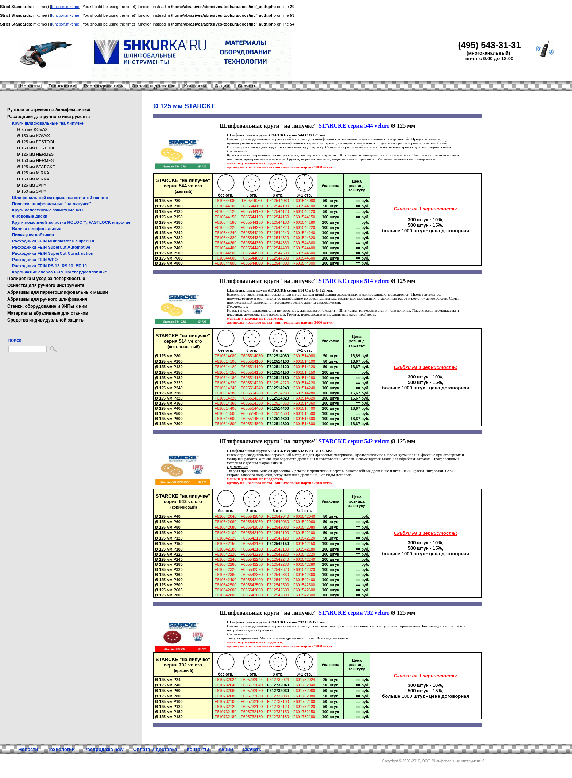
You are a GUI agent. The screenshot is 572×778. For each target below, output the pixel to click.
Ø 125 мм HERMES (35, 154)
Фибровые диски (29, 216)
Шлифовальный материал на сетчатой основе (60, 197)
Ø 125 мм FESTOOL (36, 142)
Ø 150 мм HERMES (35, 160)
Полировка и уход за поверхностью (46, 278)
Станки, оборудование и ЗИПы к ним (47, 306)
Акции (222, 86)
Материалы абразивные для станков (47, 313)
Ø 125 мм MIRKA (33, 173)
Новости (30, 86)
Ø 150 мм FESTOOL (36, 148)
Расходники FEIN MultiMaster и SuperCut (53, 241)
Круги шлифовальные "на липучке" (48, 123)
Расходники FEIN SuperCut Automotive (51, 247)
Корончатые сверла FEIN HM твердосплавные (59, 272)
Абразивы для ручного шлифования (47, 299)
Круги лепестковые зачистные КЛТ (48, 210)
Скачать (247, 86)
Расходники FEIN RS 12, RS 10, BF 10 (49, 266)
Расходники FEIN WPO (35, 259)
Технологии (62, 86)
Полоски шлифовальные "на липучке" (51, 204)
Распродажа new (103, 86)
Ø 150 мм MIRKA (33, 179)
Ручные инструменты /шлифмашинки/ (48, 109)
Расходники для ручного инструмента (48, 116)
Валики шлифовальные (36, 228)
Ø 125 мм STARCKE (36, 166)
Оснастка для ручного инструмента (45, 285)
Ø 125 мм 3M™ (31, 185)
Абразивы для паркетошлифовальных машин (57, 292)
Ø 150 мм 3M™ (31, 191)
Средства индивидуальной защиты (46, 320)
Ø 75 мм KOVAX (32, 129)
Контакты (195, 86)
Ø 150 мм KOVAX (33, 135)
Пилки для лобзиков (33, 235)
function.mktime (65, 6)
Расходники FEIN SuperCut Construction (52, 253)
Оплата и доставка (154, 86)
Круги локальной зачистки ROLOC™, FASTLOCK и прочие (71, 222)
